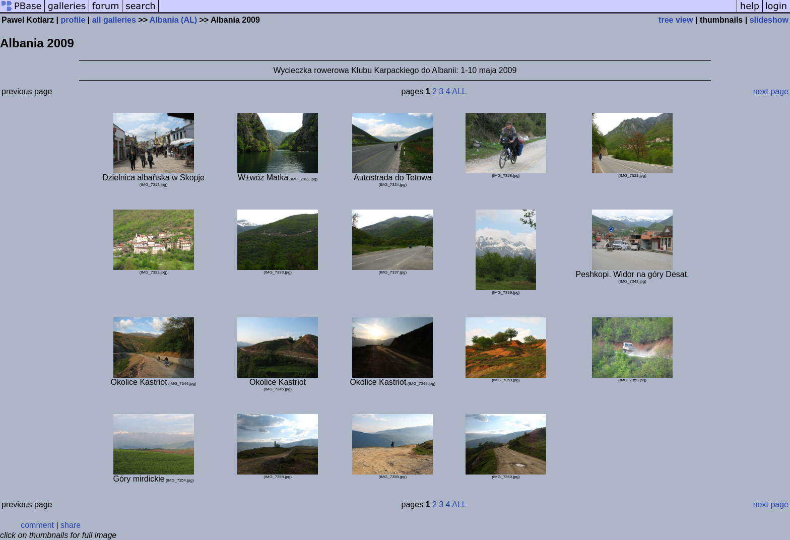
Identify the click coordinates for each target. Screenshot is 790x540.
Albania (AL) (173, 20)
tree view (676, 20)
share (70, 525)
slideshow (769, 20)
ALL (459, 91)
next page (770, 91)
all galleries (114, 20)
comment (37, 525)
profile (72, 20)
